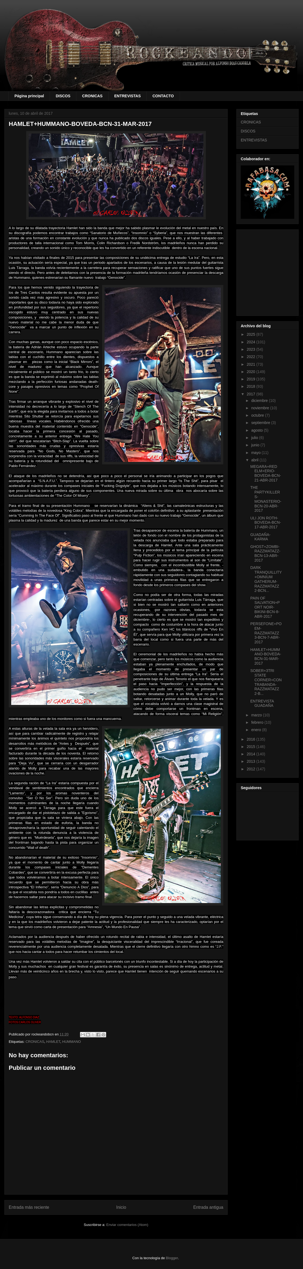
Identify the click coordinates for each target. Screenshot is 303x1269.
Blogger (172, 1258)
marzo (257, 715)
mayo (256, 452)
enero (256, 730)
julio (255, 437)
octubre (258, 415)
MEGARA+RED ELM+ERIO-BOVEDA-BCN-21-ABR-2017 (265, 473)
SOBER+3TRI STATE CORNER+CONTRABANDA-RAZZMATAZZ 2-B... (266, 682)
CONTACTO (163, 96)
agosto (257, 430)
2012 (251, 769)
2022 (251, 357)
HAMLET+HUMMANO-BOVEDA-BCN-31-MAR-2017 (265, 656)
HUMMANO (71, 1042)
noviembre (260, 408)
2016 (251, 739)
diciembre (260, 400)
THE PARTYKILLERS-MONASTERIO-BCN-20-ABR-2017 (265, 499)
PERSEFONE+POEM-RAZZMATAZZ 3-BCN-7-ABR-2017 (266, 633)
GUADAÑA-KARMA (260, 536)
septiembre (261, 422)
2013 (251, 761)
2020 (251, 372)
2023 (251, 349)
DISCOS (63, 96)
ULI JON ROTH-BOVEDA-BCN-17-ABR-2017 (265, 522)
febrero (257, 722)
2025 (251, 334)
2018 (251, 386)
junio (255, 445)
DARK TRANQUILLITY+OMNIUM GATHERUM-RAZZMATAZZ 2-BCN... (266, 579)
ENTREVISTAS (127, 96)
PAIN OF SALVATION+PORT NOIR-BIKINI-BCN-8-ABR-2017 (265, 607)
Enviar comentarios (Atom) (127, 1225)
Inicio (121, 1207)
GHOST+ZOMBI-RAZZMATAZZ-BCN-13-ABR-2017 (265, 553)
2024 (251, 342)
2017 (251, 394)
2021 (251, 364)
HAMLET (53, 1042)
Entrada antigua (208, 1207)
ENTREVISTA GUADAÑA (262, 703)
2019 (251, 379)
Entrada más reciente (29, 1207)
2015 (251, 746)
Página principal (29, 96)
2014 (251, 754)
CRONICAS (92, 96)
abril (255, 460)
